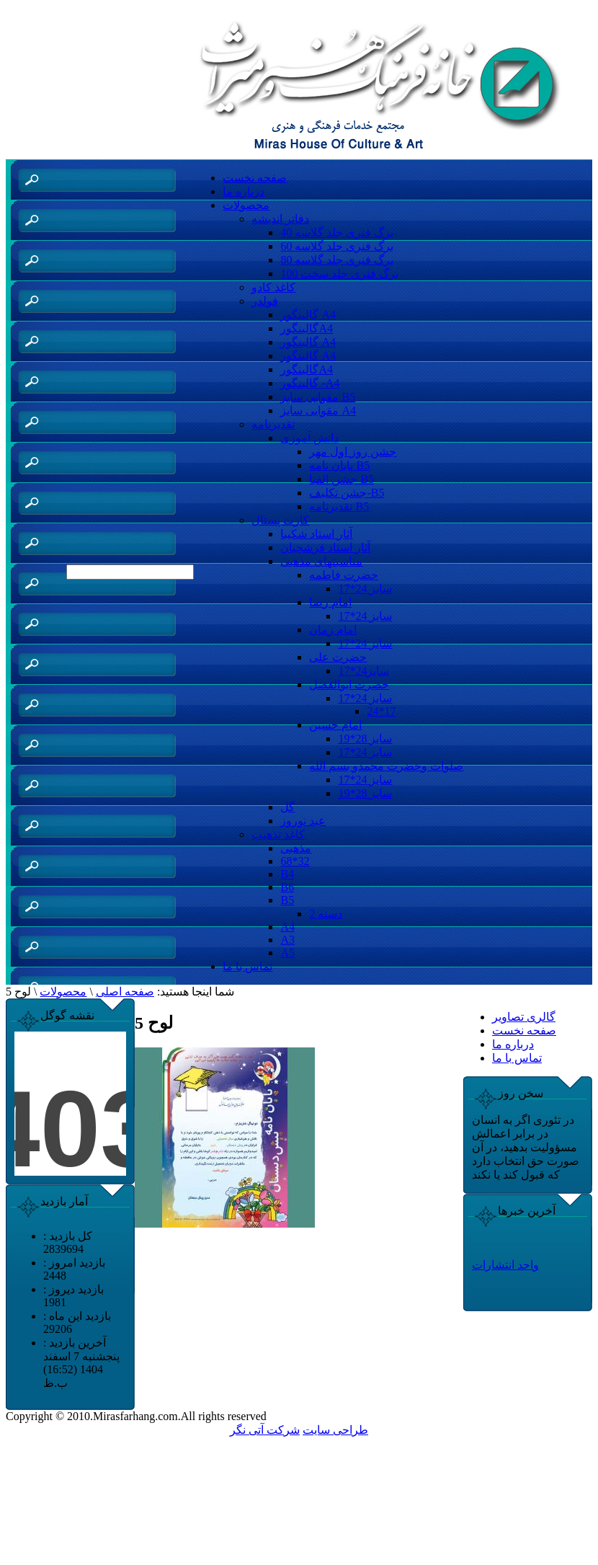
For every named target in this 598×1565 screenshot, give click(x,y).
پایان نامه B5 (339, 465)
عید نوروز (303, 821)
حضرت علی (338, 657)
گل (287, 807)
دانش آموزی (309, 438)
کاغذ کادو (273, 287)
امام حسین (335, 725)
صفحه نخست (255, 178)
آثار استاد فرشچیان (325, 547)
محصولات (246, 205)
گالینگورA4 (306, 328)
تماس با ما (247, 966)
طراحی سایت (335, 1430)
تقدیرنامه (273, 424)
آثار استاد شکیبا (316, 534)
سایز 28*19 (365, 738)
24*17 (381, 711)
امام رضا (330, 602)
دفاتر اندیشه (280, 219)
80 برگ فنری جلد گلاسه (336, 260)
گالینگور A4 (308, 315)
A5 (287, 952)
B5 (287, 900)
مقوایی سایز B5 (317, 397)
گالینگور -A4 (309, 383)
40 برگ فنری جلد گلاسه (336, 232)
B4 (287, 874)
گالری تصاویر (523, 1017)
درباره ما (243, 191)
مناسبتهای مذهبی (321, 561)
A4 (287, 927)
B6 (287, 887)
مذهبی (295, 848)
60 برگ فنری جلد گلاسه (336, 246)
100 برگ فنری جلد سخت (339, 273)
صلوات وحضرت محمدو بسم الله (386, 766)
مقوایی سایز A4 (318, 410)
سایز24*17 (363, 671)
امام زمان (333, 630)
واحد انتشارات (505, 1265)
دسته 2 (325, 914)
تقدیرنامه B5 (339, 506)
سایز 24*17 (365, 588)
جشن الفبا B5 (341, 479)
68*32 (294, 861)
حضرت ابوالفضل (349, 684)
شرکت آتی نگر (265, 1430)
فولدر (264, 301)
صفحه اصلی (125, 991)
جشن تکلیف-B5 (346, 493)
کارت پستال (280, 520)
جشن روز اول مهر (352, 451)
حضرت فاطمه (343, 575)
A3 (287, 940)
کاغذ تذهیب (278, 834)
